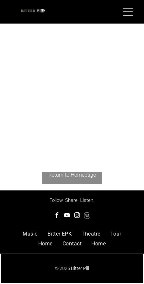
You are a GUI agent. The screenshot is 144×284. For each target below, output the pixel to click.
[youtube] (67, 216)
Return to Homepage (72, 175)
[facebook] (57, 216)
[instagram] (77, 216)
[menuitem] (30, 234)
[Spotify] (87, 216)
